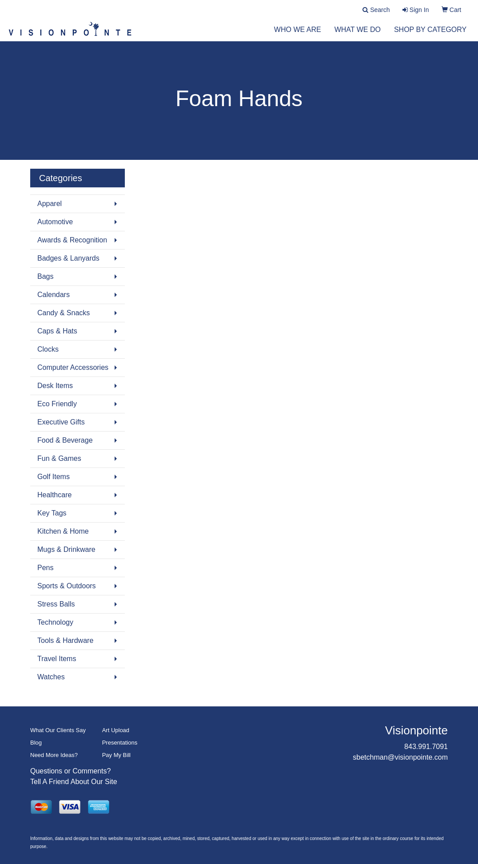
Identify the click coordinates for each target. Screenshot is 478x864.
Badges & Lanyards (68, 258)
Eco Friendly (57, 404)
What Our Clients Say (58, 730)
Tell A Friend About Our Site (73, 781)
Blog (36, 742)
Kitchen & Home (63, 531)
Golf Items (53, 476)
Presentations (120, 742)
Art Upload (115, 730)
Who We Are (297, 35)
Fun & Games (59, 458)
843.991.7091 (426, 746)
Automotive (55, 222)
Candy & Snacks (63, 313)
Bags (45, 276)
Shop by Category (430, 35)
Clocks (48, 349)
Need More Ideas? (54, 755)
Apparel (49, 203)
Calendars (53, 294)
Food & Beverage (65, 440)
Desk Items (55, 385)
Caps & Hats (57, 331)
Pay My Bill (116, 755)
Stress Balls (56, 604)
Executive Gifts (61, 422)
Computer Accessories (72, 367)
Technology (55, 622)
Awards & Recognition (72, 240)
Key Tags (52, 513)
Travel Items (56, 658)
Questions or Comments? (70, 771)
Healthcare (54, 495)
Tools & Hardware (65, 640)
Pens (45, 567)
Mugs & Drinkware (66, 549)
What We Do (358, 35)
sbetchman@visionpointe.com (400, 757)
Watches (51, 677)
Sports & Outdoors (66, 586)
